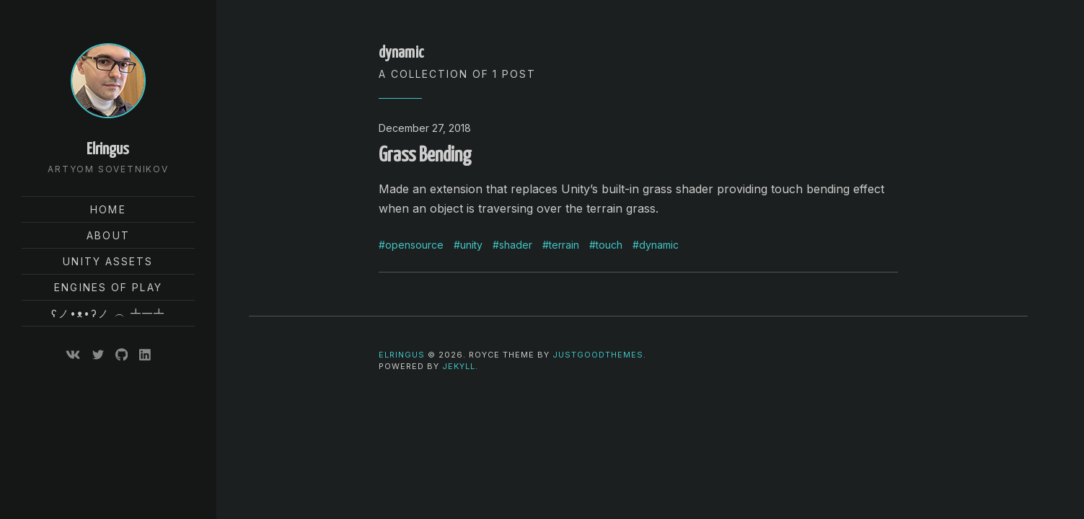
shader (515, 245)
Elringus (108, 149)
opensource (414, 245)
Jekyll (458, 366)
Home (107, 209)
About (108, 235)
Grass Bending (425, 156)
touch (609, 245)
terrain (564, 245)
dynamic (659, 245)
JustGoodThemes (597, 355)
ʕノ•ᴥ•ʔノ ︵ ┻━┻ (108, 313)
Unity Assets (108, 261)
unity (471, 245)
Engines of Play (108, 287)
